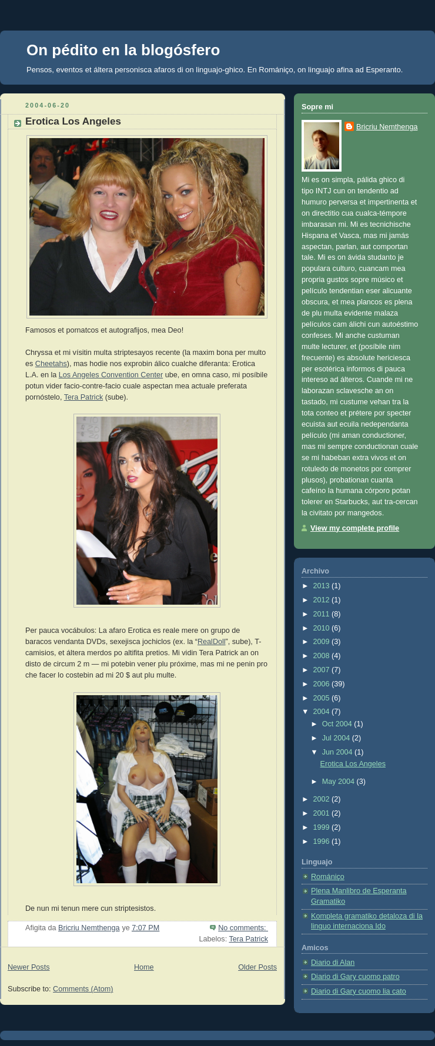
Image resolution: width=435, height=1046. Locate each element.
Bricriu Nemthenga (386, 127)
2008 (322, 656)
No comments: (243, 928)
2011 (322, 614)
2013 (322, 586)
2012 (322, 600)
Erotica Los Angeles (73, 121)
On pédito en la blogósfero (123, 50)
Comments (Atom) (83, 989)
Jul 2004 (337, 738)
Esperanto (383, 69)
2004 (322, 712)
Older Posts (257, 967)
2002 (322, 799)
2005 (322, 698)
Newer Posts (28, 967)
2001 (322, 813)
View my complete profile (354, 528)
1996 (322, 841)
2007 (322, 670)
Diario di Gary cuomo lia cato (358, 991)
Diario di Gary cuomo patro (355, 977)
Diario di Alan (332, 962)
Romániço (276, 69)
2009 (322, 642)
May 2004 (339, 781)
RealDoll (212, 642)
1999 (322, 827)
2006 (322, 684)
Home (144, 967)
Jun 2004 (338, 752)
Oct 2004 (338, 724)
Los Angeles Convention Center (111, 375)
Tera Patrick (83, 397)
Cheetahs (51, 364)
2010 (322, 628)
